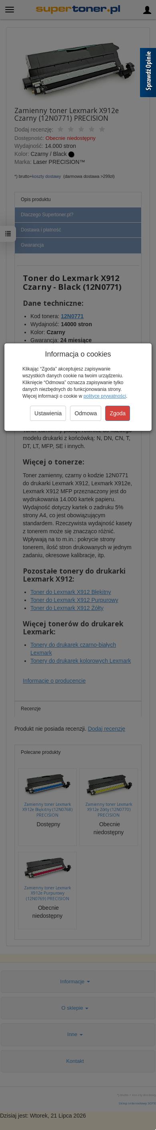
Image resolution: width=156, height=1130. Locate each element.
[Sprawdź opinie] (148, 74)
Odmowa (85, 413)
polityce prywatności (105, 396)
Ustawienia (48, 413)
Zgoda (118, 413)
